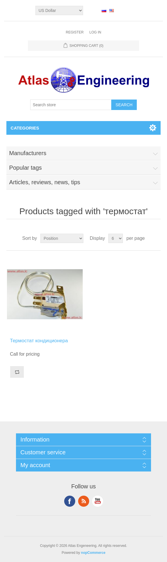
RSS (83, 501)
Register (74, 32)
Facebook (69, 501)
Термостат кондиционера (39, 340)
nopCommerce (93, 553)
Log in (95, 32)
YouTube (97, 501)
